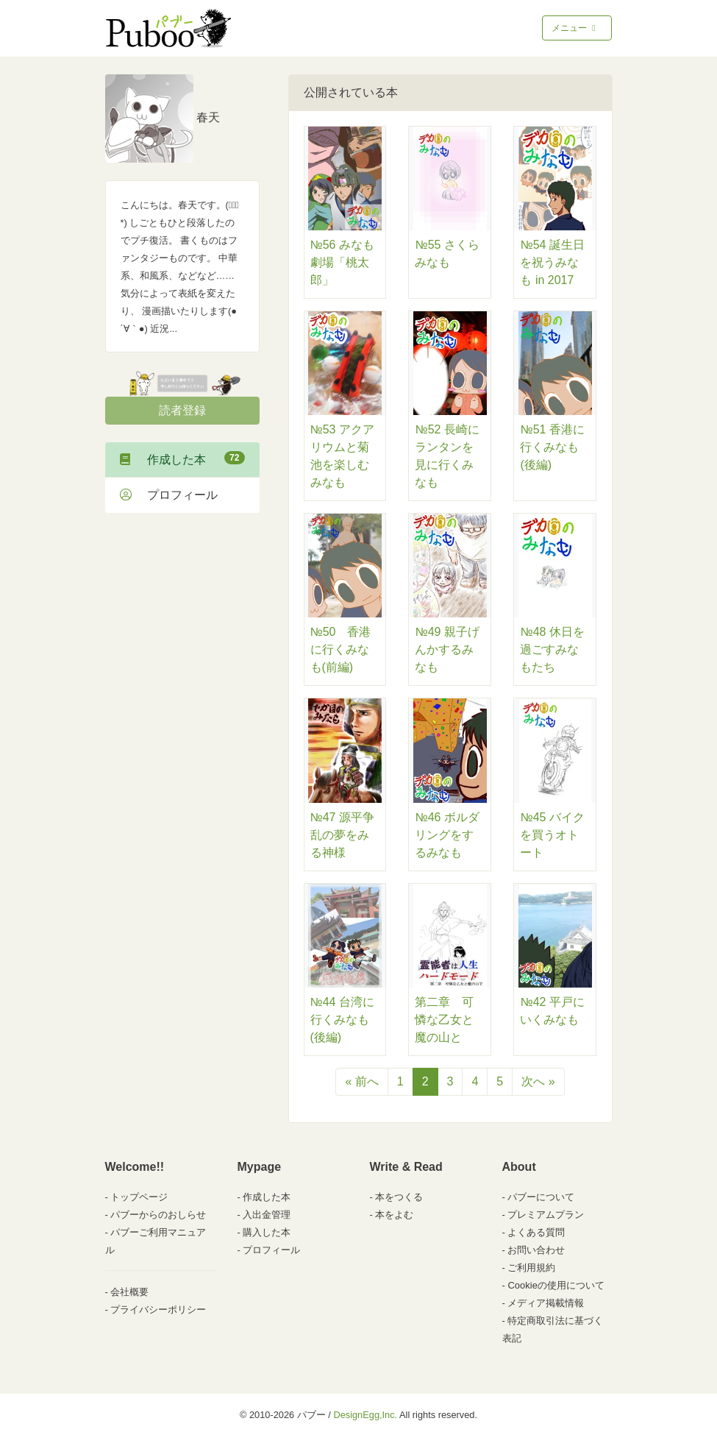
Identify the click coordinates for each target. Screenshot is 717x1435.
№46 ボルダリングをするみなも (447, 835)
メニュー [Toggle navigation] (575, 28)
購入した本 (266, 1232)
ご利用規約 (531, 1267)
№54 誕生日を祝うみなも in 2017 (552, 262)
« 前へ (361, 1081)
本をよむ (394, 1214)
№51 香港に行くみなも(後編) (552, 447)
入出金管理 (266, 1214)
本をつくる (399, 1196)
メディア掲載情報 (545, 1302)
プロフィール (169, 495)
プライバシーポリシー (158, 1309)
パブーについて (540, 1196)
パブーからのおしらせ (158, 1214)
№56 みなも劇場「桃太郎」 (342, 262)
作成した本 (182, 458)
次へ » (537, 1081)
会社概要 (129, 1291)
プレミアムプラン (545, 1214)
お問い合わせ (536, 1249)
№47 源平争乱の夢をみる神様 (342, 835)
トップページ (139, 1196)
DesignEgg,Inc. (365, 1414)
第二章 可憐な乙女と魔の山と (444, 1020)
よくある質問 (536, 1232)
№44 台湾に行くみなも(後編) (342, 1020)
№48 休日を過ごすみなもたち (552, 649)
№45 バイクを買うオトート (552, 835)
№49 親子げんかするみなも (447, 649)
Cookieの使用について (555, 1285)
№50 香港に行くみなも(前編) (340, 649)
